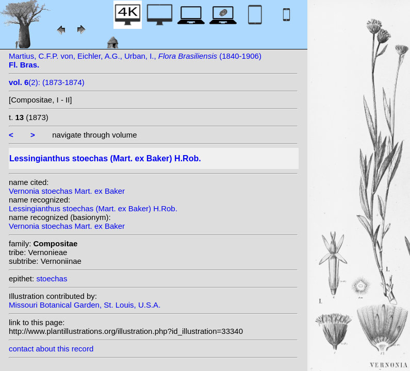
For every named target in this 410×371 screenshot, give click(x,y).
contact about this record (51, 348)
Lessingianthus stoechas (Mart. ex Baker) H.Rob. (93, 208)
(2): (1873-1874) (47, 82)
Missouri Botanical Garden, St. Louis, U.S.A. (84, 304)
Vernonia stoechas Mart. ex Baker (67, 191)
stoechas (51, 278)
